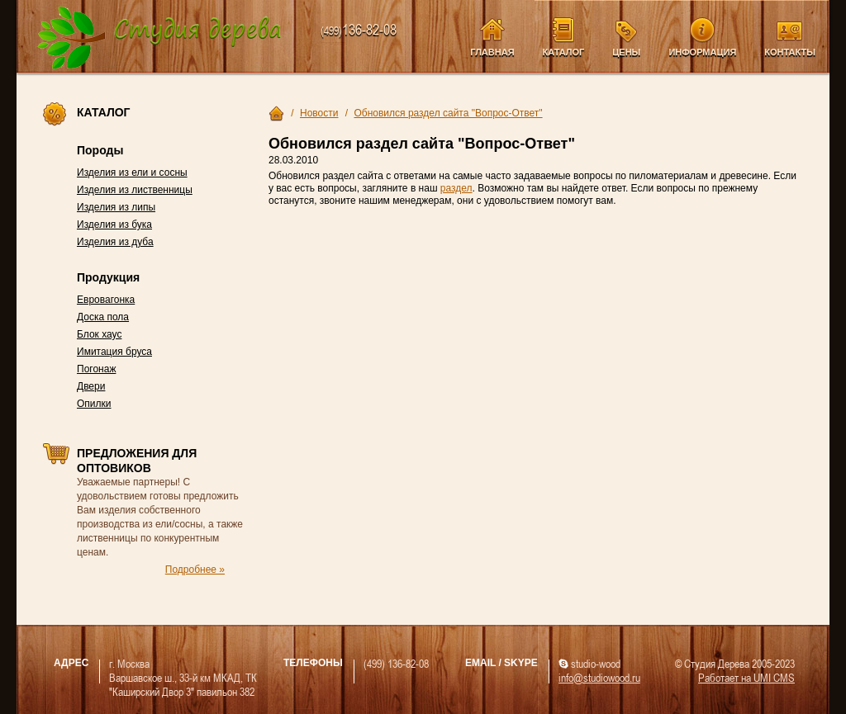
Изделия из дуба (115, 242)
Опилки (94, 403)
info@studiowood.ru (599, 677)
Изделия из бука (114, 224)
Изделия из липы (116, 207)
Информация (702, 52)
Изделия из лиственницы (134, 190)
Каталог (564, 52)
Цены (626, 52)
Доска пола (103, 317)
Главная (492, 52)
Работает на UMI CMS (746, 677)
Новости (319, 113)
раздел (456, 188)
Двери (91, 386)
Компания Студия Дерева (160, 38)
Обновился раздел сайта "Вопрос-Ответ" (448, 113)
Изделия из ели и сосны (132, 172)
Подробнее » (195, 569)
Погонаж (96, 369)
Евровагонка (106, 299)
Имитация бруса (114, 351)
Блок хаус (99, 334)
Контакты (789, 52)
